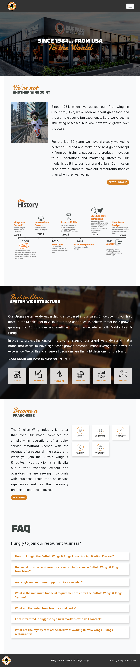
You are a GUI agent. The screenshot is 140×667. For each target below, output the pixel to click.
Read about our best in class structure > (39, 359)
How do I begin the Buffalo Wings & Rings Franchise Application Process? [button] (70, 556)
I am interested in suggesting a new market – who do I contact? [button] (70, 619)
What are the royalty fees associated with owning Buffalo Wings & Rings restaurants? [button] (70, 632)
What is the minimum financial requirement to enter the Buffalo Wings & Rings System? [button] (70, 595)
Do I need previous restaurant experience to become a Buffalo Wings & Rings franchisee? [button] (70, 569)
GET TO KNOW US (118, 182)
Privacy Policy (116, 660)
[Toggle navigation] (130, 6)
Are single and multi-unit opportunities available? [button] (70, 582)
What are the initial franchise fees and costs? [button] (70, 608)
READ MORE (19, 497)
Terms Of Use (131, 660)
